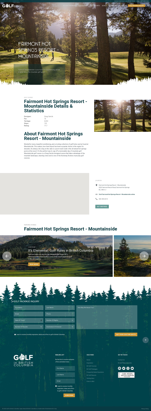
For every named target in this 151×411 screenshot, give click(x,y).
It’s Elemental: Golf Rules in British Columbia (61, 250)
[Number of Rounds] (28, 326)
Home (88, 360)
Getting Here (90, 378)
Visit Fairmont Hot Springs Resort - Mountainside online (117, 194)
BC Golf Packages (69, 5)
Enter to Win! (90, 381)
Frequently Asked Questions (95, 372)
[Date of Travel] (28, 320)
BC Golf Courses (91, 366)
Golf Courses (83, 5)
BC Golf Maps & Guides (125, 363)
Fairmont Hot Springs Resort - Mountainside (70, 229)
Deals (104, 5)
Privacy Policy (145, 408)
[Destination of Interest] (60, 326)
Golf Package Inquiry (136, 5)
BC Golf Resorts (91, 375)
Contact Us (121, 360)
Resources (123, 5)
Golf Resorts (95, 5)
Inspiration (113, 5)
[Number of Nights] (60, 320)
